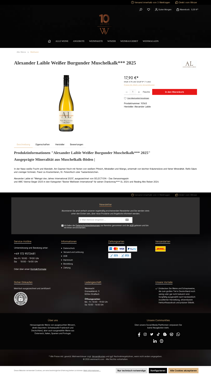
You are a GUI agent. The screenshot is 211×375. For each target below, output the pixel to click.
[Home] (51, 41)
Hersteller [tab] (59, 144)
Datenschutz (69, 248)
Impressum (68, 260)
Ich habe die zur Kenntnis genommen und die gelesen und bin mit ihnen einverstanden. (106, 226)
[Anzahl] (132, 92)
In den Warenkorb (174, 92)
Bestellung (68, 264)
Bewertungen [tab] (76, 144)
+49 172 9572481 (24, 253)
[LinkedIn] (155, 341)
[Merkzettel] (148, 9)
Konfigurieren (158, 370)
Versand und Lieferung (73, 252)
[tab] (23, 144)
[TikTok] (158, 334)
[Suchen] (141, 9)
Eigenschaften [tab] (43, 144)
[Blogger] (165, 334)
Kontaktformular (38, 269)
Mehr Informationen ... (92, 370)
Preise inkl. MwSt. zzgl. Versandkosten (139, 85)
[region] (66, 104)
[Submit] (127, 220)
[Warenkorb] (186, 9)
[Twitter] (152, 334)
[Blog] (171, 334)
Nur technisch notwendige (131, 370)
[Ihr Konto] (163, 9)
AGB (132, 225)
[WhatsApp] (178, 334)
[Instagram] (145, 334)
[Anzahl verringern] (126, 92)
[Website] (162, 341)
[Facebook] (139, 334)
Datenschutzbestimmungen (88, 225)
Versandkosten (98, 356)
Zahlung (67, 268)
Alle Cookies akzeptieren (183, 370)
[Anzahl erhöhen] (139, 92)
